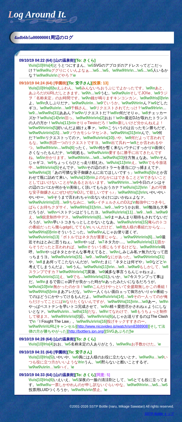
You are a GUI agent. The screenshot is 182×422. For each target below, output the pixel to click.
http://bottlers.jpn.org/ (86, 331)
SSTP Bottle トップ (159, 414)
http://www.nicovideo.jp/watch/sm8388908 (112, 326)
